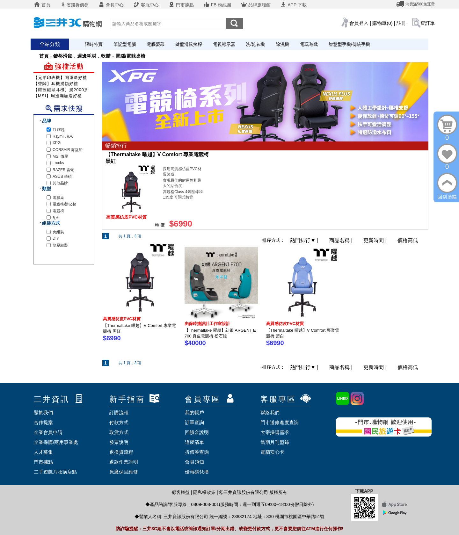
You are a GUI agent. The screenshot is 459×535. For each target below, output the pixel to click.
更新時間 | (375, 240)
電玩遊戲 (309, 44)
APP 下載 (293, 4)
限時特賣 (94, 44)
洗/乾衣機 (255, 44)
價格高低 (407, 240)
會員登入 (358, 23)
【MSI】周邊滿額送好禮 (57, 95)
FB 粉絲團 (217, 4)
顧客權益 (181, 492)
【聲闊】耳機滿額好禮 (55, 83)
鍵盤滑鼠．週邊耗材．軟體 (82, 56)
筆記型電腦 (124, 44)
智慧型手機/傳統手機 (349, 44)
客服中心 (146, 4)
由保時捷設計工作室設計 (207, 323)
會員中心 (111, 4)
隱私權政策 (204, 492)
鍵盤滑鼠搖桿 (188, 44)
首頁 (42, 4)
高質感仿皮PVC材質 (122, 318)
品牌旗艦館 (256, 4)
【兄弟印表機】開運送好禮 (60, 77)
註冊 (401, 23)
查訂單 (427, 23)
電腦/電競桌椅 (130, 56)
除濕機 (282, 44)
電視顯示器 (224, 44)
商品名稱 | (341, 240)
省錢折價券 (74, 4)
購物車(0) (382, 23)
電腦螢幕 (155, 44)
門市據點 (181, 4)
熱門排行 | (305, 240)
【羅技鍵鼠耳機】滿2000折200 (65, 89)
